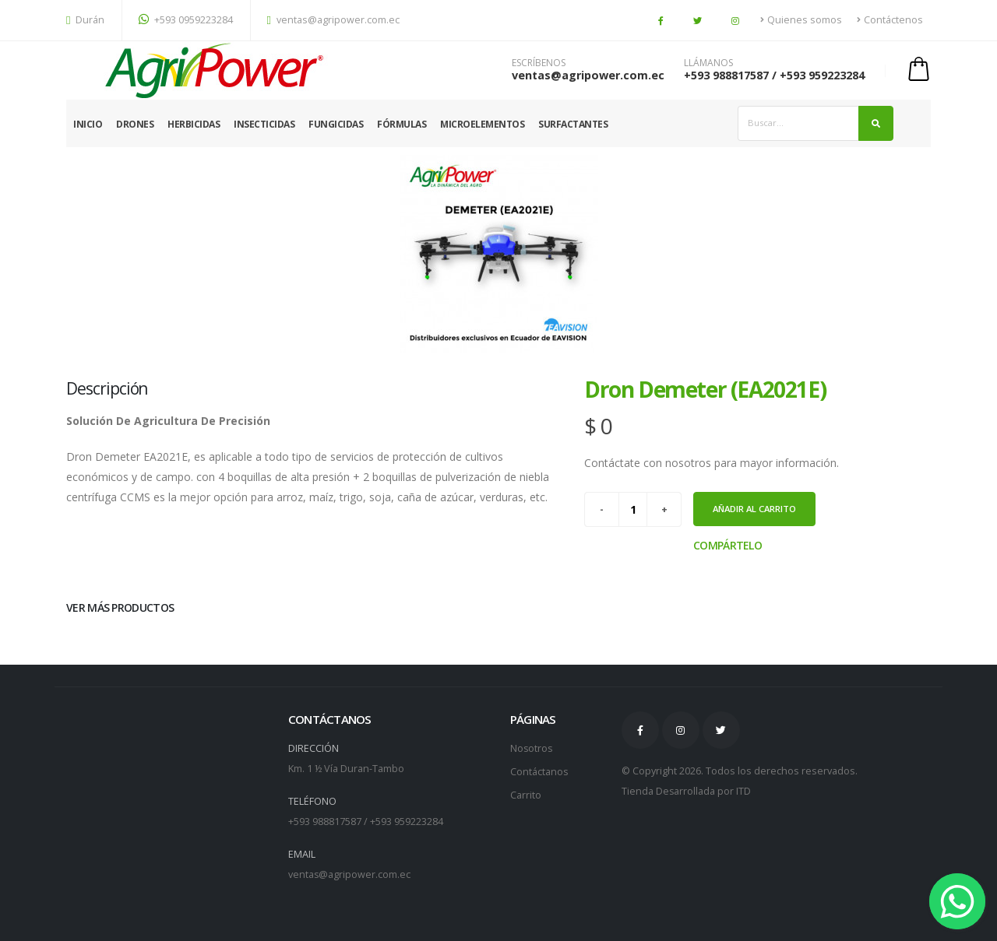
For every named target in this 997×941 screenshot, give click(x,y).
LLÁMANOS (708, 63)
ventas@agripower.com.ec (333, 19)
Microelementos (482, 124)
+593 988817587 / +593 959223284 (774, 75)
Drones (134, 124)
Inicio (87, 124)
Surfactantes (573, 124)
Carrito (525, 795)
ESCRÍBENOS (538, 63)
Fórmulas (401, 124)
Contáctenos (890, 19)
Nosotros (532, 748)
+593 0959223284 (186, 19)
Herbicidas (193, 124)
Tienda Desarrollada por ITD (687, 791)
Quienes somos (801, 19)
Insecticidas (264, 124)
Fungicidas (335, 124)
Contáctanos (539, 771)
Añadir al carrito (754, 508)
